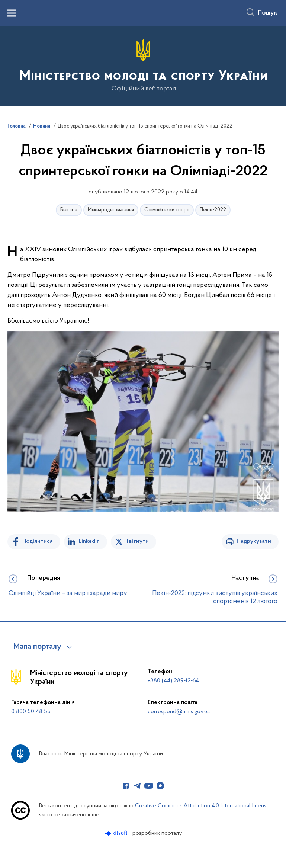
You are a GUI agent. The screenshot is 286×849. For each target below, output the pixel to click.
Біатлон (68, 210)
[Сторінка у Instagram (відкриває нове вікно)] (160, 785)
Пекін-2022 (213, 210)
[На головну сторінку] (143, 65)
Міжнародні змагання (111, 210)
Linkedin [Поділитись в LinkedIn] (89, 541)
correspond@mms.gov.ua (179, 712)
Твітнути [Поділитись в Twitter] (137, 541)
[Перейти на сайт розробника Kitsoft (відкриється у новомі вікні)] (117, 833)
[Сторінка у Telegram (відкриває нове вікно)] (137, 785)
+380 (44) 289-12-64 (173, 681)
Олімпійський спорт (166, 210)
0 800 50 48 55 (31, 712)
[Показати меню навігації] (12, 13)
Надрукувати (254, 541)
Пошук (267, 13)
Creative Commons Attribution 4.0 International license (202, 806)
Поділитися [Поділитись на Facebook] (37, 541)
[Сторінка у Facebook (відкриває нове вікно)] (125, 785)
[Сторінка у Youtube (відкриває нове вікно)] (148, 785)
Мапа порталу (37, 647)
